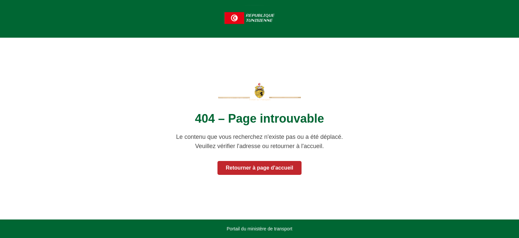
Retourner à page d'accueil (259, 168)
